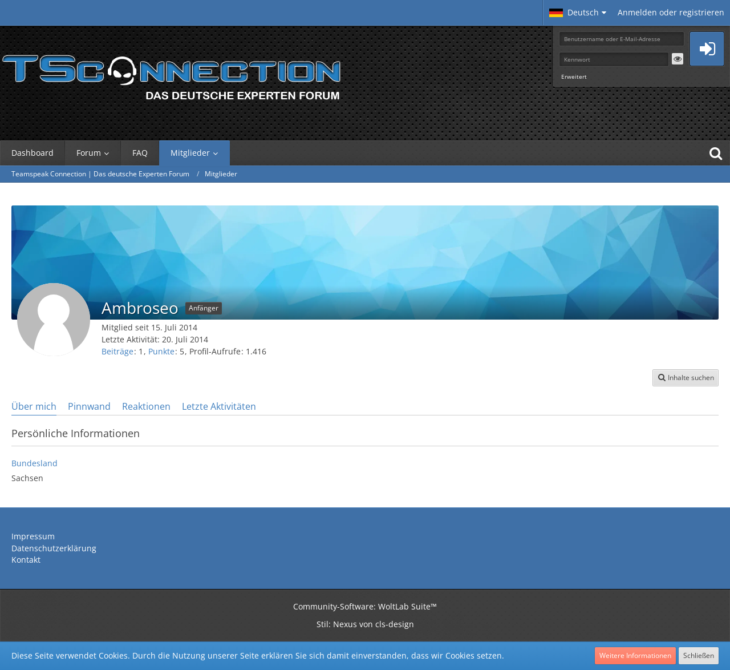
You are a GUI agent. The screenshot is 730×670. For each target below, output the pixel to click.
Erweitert (574, 76)
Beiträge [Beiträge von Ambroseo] (117, 351)
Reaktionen (146, 406)
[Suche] (715, 153)
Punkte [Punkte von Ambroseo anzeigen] (161, 351)
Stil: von (365, 624)
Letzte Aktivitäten (219, 406)
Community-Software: (365, 606)
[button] (578, 12)
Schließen (698, 655)
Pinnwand (89, 406)
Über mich (33, 406)
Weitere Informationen (635, 655)
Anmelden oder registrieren (671, 12)
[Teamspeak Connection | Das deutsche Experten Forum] (171, 74)
